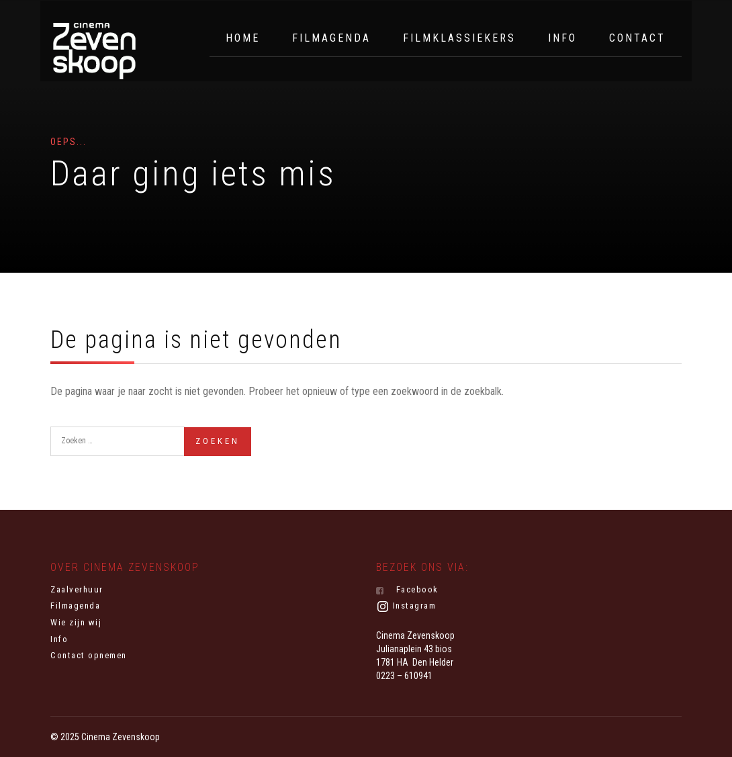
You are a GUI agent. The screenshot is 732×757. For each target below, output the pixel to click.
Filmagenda (331, 38)
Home (243, 38)
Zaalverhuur (76, 589)
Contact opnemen (88, 655)
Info (562, 38)
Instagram (406, 606)
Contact (637, 38)
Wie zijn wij (75, 622)
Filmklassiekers (459, 38)
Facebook (407, 589)
